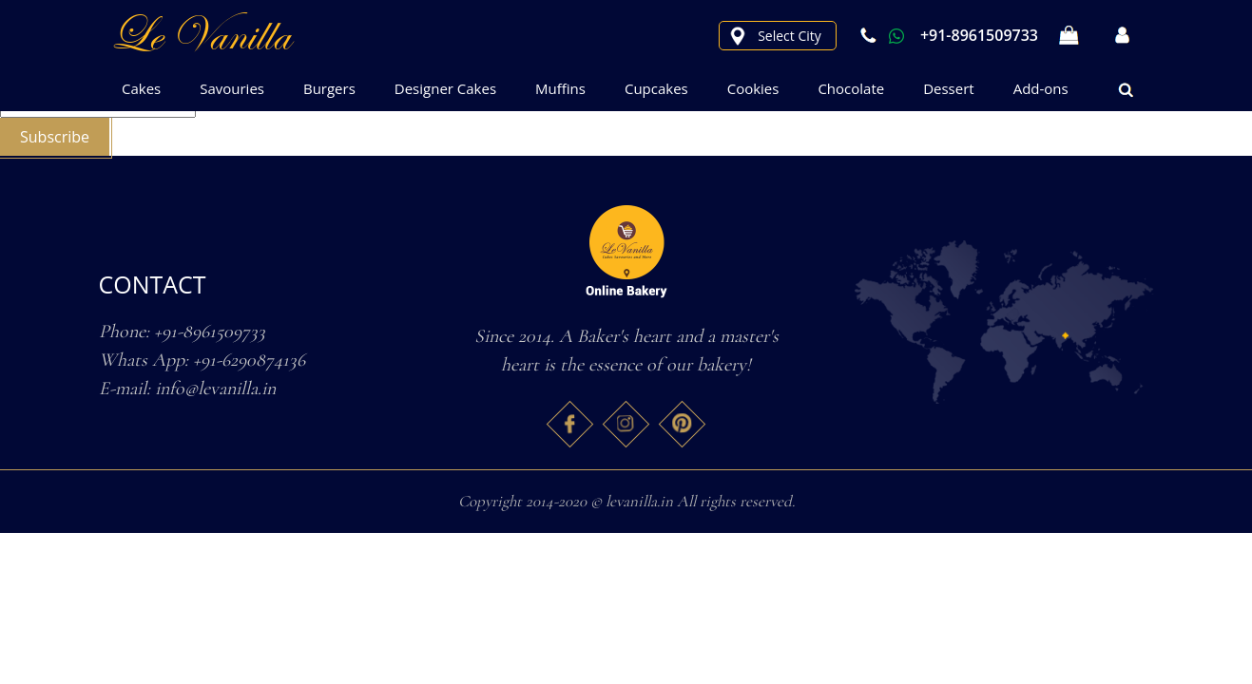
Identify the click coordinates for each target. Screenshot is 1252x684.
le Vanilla (199, 35)
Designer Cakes (445, 88)
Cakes (141, 88)
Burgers (329, 88)
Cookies (753, 88)
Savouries (232, 88)
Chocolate (851, 88)
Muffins (560, 88)
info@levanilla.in (215, 388)
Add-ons (1041, 88)
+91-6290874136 (249, 360)
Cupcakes (656, 88)
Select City (789, 36)
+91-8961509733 (947, 35)
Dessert (948, 88)
